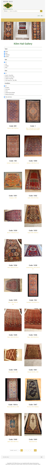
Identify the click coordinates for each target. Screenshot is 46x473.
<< (19, 450)
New (5, 67)
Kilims (6, 51)
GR (38, 15)
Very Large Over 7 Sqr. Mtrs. (10, 80)
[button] (4, 31)
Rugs (5, 53)
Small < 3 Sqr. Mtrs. (8, 75)
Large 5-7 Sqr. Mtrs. (8, 78)
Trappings (7, 54)
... (32, 450)
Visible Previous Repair (9, 92)
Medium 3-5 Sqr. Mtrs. (9, 76)
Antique (6, 65)
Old (5, 64)
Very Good (7, 89)
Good (6, 90)
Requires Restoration (9, 94)
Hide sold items (8, 97)
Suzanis (6, 56)
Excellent (6, 87)
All (5, 62)
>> (35, 450)
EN (41, 15)
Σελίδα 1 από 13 (13, 450)
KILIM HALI (6, 457)
